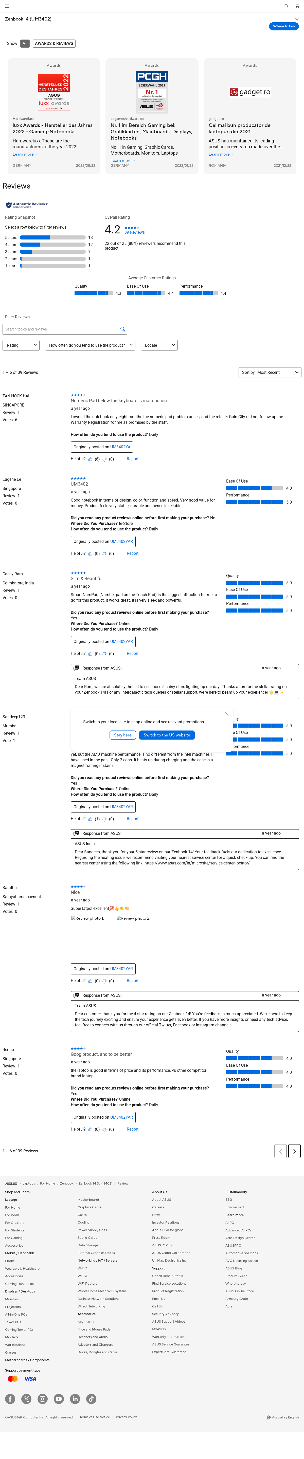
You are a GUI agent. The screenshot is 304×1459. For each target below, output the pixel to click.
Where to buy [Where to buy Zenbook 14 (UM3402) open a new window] (284, 26)
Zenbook (67, 1183)
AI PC (229, 1223)
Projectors (13, 1307)
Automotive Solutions (241, 1253)
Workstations (15, 1345)
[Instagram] (43, 1399)
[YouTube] (59, 1399)
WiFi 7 (82, 1268)
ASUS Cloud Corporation (171, 1253)
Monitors (12, 1299)
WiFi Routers (87, 1284)
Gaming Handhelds (19, 1284)
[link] (152, 6)
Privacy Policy (126, 1417)
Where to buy (235, 1284)
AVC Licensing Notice (241, 1261)
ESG (228, 1200)
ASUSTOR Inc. (163, 1245)
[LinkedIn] (75, 1399)
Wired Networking (91, 1306)
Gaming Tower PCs (19, 1330)
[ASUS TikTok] (91, 1399)
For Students (14, 1230)
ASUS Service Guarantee (170, 1344)
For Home (12, 1208)
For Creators (14, 1223)
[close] (227, 714)
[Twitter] (26, 1399)
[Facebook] (10, 1399)
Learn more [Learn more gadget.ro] (221, 154)
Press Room (161, 1238)
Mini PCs (11, 1337)
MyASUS (159, 1329)
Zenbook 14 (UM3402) (28, 19)
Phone (10, 1261)
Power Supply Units (92, 1230)
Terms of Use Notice (95, 1417)
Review (122, 1183)
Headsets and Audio (93, 1337)
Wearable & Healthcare (22, 1269)
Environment (234, 1207)
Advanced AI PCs (238, 1230)
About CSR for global (168, 1230)
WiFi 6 (82, 1276)
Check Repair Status (167, 1276)
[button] (7, 6)
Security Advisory (165, 1314)
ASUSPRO (233, 1246)
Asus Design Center (240, 1238)
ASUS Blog (233, 1268)
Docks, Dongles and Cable (97, 1352)
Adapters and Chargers (95, 1345)
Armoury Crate (236, 1299)
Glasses (10, 1353)
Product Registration (168, 1291)
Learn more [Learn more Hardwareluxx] (25, 154)
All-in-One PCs (16, 1315)
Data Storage (88, 1245)
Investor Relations (165, 1223)
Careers (158, 1207)
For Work (12, 1215)
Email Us (158, 1299)
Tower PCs (13, 1322)
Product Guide (236, 1276)
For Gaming (14, 1238)
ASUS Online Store (239, 1291)
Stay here (123, 734)
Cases (82, 1215)
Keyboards (86, 1322)
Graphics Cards (89, 1207)
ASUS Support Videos (168, 1322)
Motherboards (89, 1200)
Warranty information (168, 1337)
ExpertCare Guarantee (169, 1352)
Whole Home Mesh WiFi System (102, 1291)
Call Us (157, 1306)
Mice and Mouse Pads (94, 1329)
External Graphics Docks (96, 1253)
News (156, 1215)
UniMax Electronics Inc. (169, 1261)
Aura (229, 1306)
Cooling (84, 1223)
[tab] (25, 44)
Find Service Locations (169, 1284)
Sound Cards (87, 1238)
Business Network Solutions (98, 1299)
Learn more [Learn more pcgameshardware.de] (123, 160)
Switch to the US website (167, 734)
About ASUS (161, 1200)
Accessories (14, 1246)
